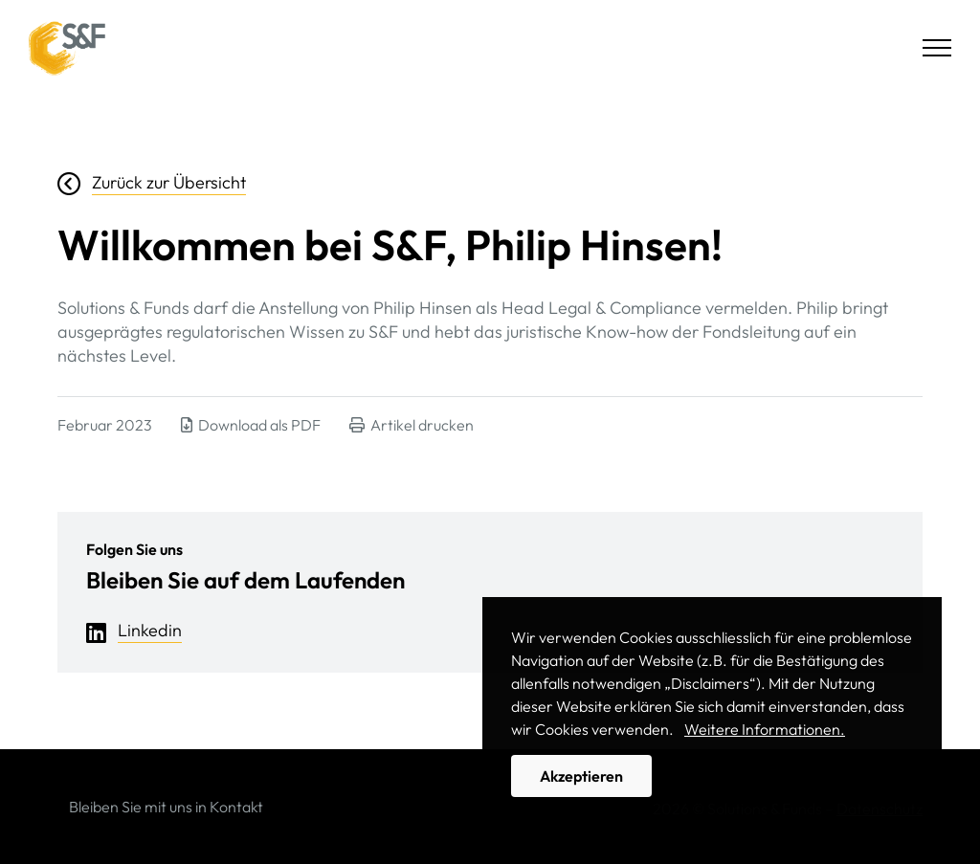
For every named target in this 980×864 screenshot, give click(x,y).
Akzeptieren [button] (581, 776)
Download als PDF (251, 424)
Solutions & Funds (67, 48)
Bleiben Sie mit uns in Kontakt (166, 806)
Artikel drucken (411, 424)
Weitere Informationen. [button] (764, 729)
